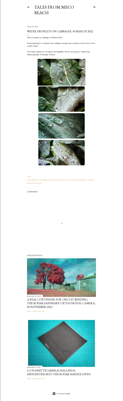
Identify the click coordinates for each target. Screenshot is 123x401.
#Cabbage (43, 180)
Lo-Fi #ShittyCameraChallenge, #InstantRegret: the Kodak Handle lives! (59, 372)
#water (38, 183)
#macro (65, 180)
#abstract (35, 180)
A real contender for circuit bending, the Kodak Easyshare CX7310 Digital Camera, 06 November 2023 (61, 303)
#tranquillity (31, 183)
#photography (82, 180)
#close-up (51, 180)
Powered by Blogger (61, 393)
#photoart (72, 180)
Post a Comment (39, 311)
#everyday (58, 180)
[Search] (94, 6)
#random (91, 180)
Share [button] (29, 176)
